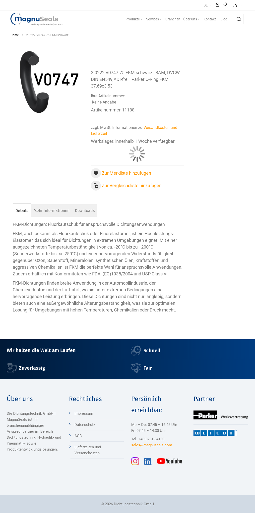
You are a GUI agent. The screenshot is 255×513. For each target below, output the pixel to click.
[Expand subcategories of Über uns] (198, 19)
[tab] (22, 210)
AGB (78, 436)
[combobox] (239, 19)
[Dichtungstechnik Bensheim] (36, 19)
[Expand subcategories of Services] (160, 19)
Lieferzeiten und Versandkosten (87, 450)
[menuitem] (134, 19)
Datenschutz (84, 424)
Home (14, 35)
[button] (217, 5)
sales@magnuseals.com (151, 445)
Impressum (83, 413)
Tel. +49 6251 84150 (147, 439)
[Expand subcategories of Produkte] (141, 19)
